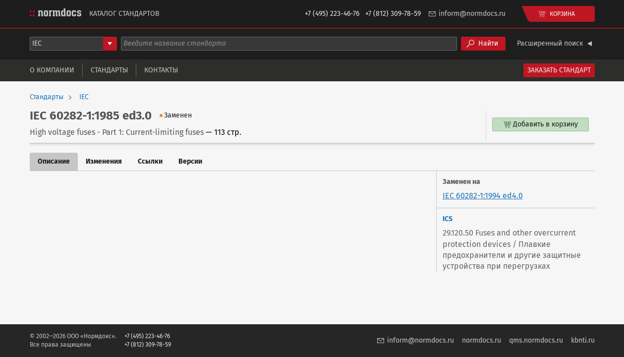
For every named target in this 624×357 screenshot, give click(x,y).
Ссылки (150, 161)
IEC (84, 97)
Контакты (161, 70)
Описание (54, 161)
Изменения (104, 161)
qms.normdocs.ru (536, 340)
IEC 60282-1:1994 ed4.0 (483, 195)
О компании (52, 70)
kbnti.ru (583, 340)
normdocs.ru (481, 340)
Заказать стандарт (559, 70)
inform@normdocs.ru (472, 13)
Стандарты (109, 70)
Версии (190, 161)
